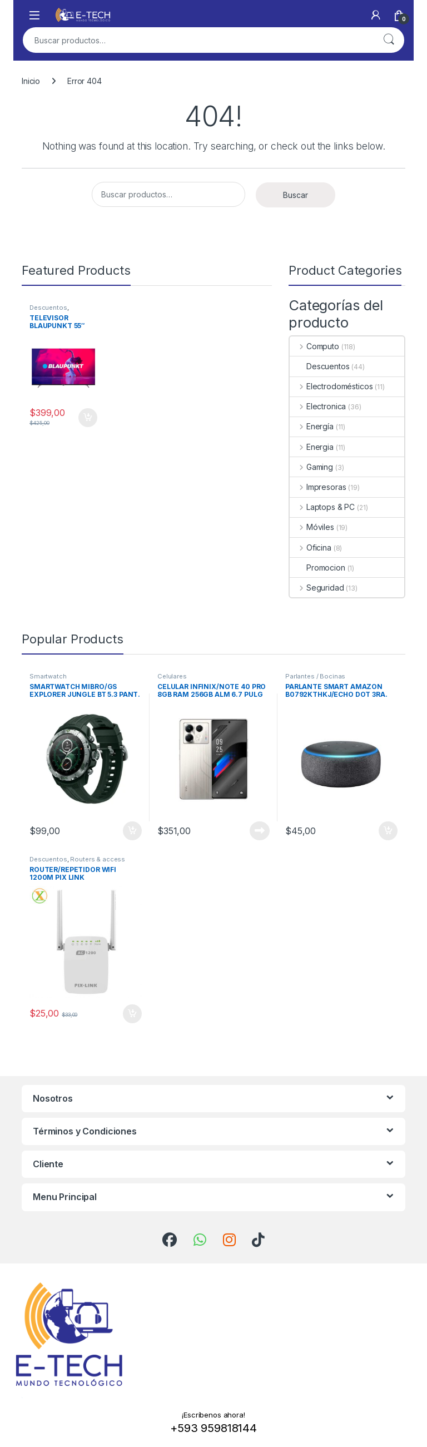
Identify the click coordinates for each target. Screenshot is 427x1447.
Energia (312, 447)
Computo (314, 346)
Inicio (31, 81)
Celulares (172, 676)
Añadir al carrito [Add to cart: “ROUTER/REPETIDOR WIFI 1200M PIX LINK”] (132, 1013)
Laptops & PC (322, 507)
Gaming (311, 467)
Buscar (388, 40)
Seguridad (317, 587)
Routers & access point (77, 862)
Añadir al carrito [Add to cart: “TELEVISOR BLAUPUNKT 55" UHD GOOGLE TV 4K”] (87, 417)
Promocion (317, 567)
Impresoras (318, 487)
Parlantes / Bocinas (315, 676)
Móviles (312, 527)
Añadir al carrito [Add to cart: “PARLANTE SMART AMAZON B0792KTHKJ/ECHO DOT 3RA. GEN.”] (388, 830)
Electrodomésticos (331, 386)
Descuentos (48, 307)
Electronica (318, 406)
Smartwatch (48, 676)
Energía (312, 426)
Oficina (310, 547)
